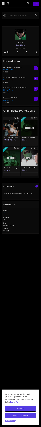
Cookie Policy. (15, 402)
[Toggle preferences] (10, 421)
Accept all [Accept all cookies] (20, 408)
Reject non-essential (20, 415)
